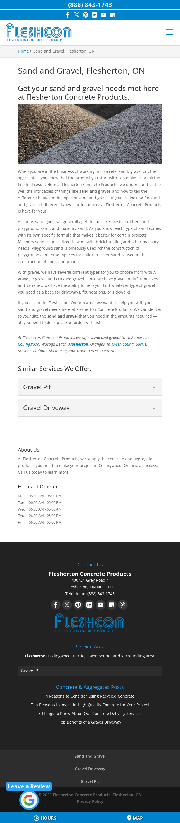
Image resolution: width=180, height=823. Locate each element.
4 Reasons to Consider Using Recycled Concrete (90, 696)
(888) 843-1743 (90, 4)
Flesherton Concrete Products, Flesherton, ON (97, 794)
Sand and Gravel (90, 756)
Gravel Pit (90, 781)
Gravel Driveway (90, 768)
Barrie (141, 344)
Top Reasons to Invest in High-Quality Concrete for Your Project (90, 704)
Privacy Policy (90, 801)
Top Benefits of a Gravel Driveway (90, 722)
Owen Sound (123, 344)
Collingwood (28, 344)
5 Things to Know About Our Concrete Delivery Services (90, 713)
